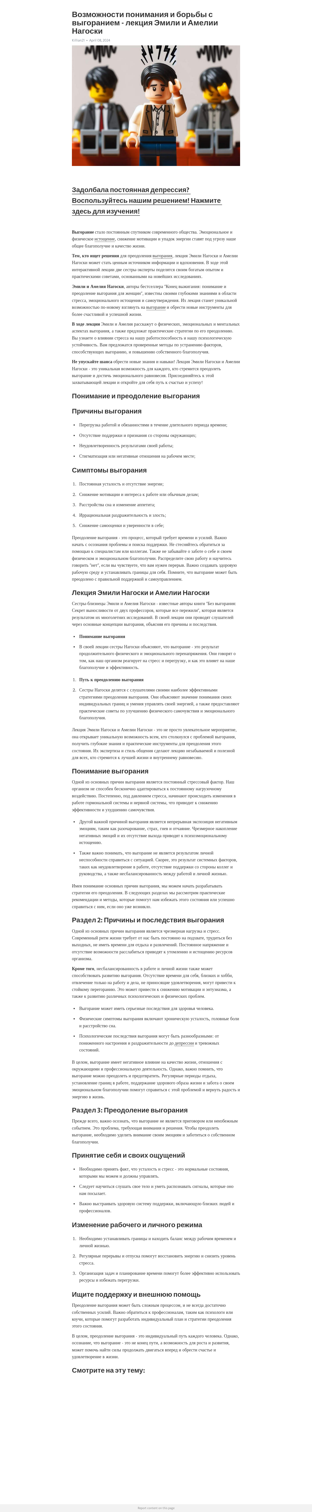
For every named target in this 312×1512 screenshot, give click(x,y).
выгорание (156, 307)
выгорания (162, 255)
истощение (105, 239)
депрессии (184, 1043)
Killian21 (78, 40)
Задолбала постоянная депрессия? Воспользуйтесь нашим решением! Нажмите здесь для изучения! (147, 200)
